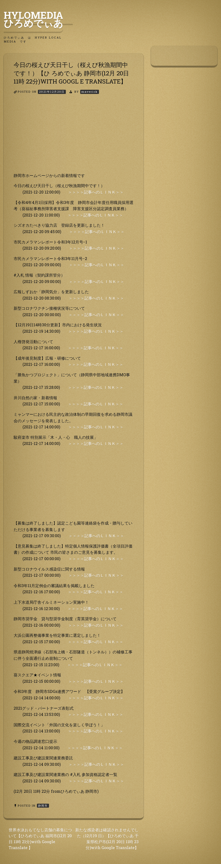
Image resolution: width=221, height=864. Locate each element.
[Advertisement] (74, 137)
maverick (89, 91)
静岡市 (43, 805)
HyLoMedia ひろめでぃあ (38, 19)
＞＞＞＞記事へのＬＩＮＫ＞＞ (95, 192)
